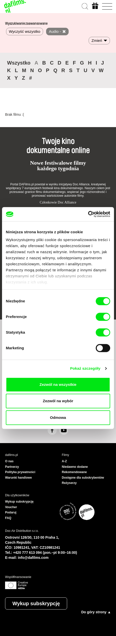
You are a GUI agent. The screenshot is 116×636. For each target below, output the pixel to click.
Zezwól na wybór (58, 401)
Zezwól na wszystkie (58, 384)
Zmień (96, 40)
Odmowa (58, 417)
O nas (9, 461)
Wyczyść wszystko (24, 31)
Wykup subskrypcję (36, 603)
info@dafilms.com (33, 558)
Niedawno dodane (75, 467)
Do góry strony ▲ (96, 612)
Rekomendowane (74, 472)
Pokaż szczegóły (85, 368)
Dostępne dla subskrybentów (83, 477)
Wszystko (18, 63)
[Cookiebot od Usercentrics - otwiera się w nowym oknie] (88, 214)
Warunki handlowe (18, 477)
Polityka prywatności (20, 472)
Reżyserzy (69, 483)
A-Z (64, 461)
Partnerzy (12, 467)
